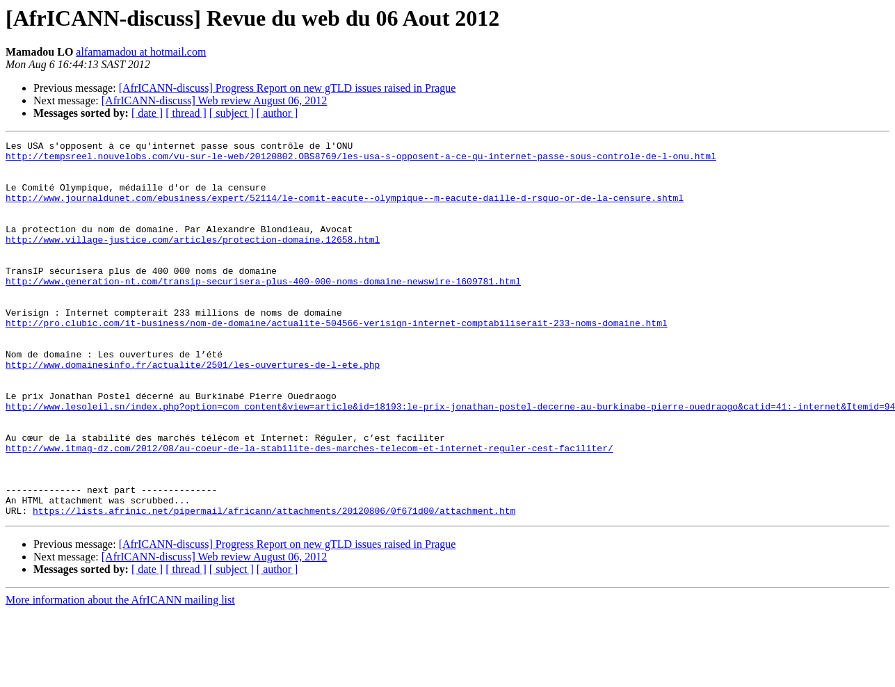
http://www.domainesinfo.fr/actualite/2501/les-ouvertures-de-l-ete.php (193, 410)
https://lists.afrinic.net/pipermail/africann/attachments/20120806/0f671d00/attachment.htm (274, 585)
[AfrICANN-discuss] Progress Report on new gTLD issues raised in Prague (287, 88)
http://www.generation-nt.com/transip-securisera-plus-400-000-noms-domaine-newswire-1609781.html (263, 310)
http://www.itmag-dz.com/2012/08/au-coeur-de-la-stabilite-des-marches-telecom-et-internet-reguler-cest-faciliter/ (309, 510)
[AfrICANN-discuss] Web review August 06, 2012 (215, 100)
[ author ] (277, 113)
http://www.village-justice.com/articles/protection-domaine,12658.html (193, 260)
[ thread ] (186, 113)
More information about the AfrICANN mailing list (120, 675)
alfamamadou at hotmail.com (141, 52)
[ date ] (147, 113)
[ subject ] (231, 113)
